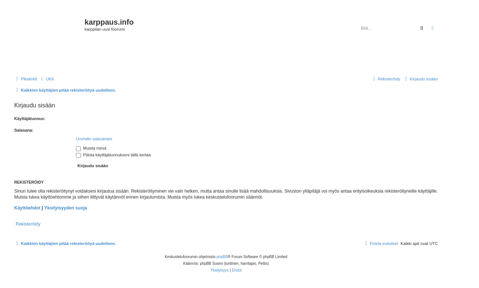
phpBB (222, 257)
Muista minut (91, 148)
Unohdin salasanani (94, 139)
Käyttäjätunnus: (29, 118)
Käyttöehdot (27, 208)
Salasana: (23, 130)
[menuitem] (46, 78)
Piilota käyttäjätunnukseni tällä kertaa (113, 155)
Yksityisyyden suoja (65, 208)
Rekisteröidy (28, 224)
